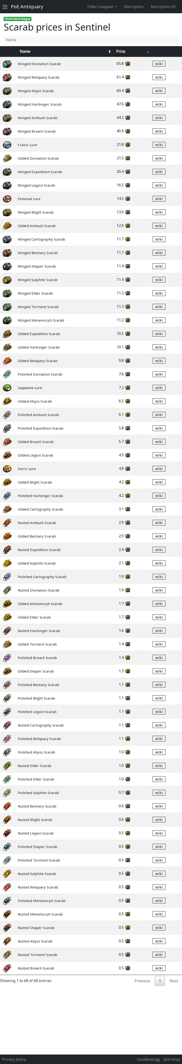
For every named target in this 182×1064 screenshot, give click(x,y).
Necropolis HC (163, 6)
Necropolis (134, 6)
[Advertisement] (91, 1019)
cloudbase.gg (148, 1059)
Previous (142, 980)
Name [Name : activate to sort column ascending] (25, 51)
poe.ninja (172, 1059)
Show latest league (17, 19)
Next (173, 980)
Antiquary (27, 6)
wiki (159, 63)
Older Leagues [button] (100, 6)
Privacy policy (14, 1059)
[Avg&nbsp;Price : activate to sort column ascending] (131, 51)
